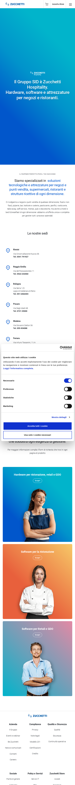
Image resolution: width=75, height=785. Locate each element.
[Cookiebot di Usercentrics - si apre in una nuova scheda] (60, 347)
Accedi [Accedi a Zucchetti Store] (57, 779)
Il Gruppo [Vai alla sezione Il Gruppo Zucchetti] (13, 730)
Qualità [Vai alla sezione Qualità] (57, 730)
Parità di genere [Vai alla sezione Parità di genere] (13, 779)
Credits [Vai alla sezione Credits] (35, 753)
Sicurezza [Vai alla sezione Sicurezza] (57, 736)
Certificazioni (35, 748)
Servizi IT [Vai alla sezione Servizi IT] (35, 779)
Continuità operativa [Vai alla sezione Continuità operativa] (57, 741)
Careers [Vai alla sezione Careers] (13, 760)
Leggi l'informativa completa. (18, 368)
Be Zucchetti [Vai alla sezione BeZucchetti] (13, 742)
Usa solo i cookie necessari (37, 435)
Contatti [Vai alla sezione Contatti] (13, 754)
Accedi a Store (58, 4)
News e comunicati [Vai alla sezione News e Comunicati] (13, 748)
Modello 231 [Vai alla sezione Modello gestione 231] (35, 742)
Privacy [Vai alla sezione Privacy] (35, 730)
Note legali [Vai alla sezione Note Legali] (35, 736)
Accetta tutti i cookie (37, 426)
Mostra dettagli (59, 417)
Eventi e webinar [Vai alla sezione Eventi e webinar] (13, 736)
